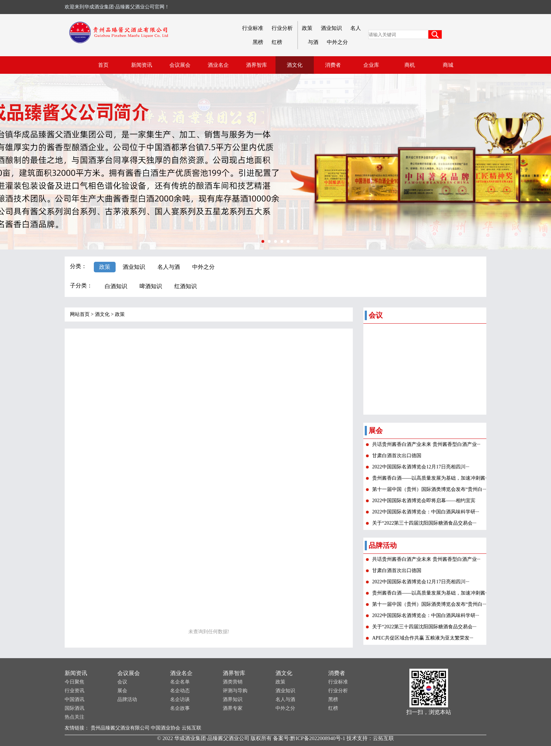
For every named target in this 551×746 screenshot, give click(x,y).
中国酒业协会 (165, 728)
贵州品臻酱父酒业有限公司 (120, 728)
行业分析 (282, 28)
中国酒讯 (74, 699)
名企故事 (180, 708)
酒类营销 (232, 682)
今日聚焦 (74, 682)
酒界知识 (232, 699)
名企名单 (180, 682)
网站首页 (80, 314)
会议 (122, 682)
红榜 (277, 42)
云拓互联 (191, 728)
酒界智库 (234, 673)
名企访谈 (180, 699)
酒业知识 (331, 28)
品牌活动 (127, 699)
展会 (122, 690)
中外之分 (337, 42)
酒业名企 (181, 673)
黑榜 (258, 42)
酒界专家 (232, 708)
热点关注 (74, 717)
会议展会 (128, 673)
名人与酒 (285, 699)
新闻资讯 (76, 673)
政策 (307, 28)
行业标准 (252, 28)
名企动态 (180, 690)
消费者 (336, 673)
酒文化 (102, 314)
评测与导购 (235, 690)
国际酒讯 (74, 708)
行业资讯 (74, 690)
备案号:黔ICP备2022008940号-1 (309, 738)
